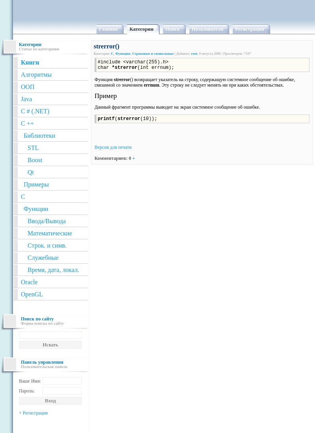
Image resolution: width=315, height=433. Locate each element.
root (194, 54)
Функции (36, 208)
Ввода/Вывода (47, 221)
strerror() (106, 46)
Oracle (29, 282)
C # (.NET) (35, 111)
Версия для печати (113, 147)
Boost (35, 160)
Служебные (43, 257)
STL (33, 147)
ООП (28, 86)
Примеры (36, 184)
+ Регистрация (33, 413)
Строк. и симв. (47, 245)
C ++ (27, 123)
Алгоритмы (36, 74)
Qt (31, 172)
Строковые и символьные (153, 54)
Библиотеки (39, 135)
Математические (50, 233)
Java (26, 99)
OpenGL (32, 294)
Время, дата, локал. (53, 269)
